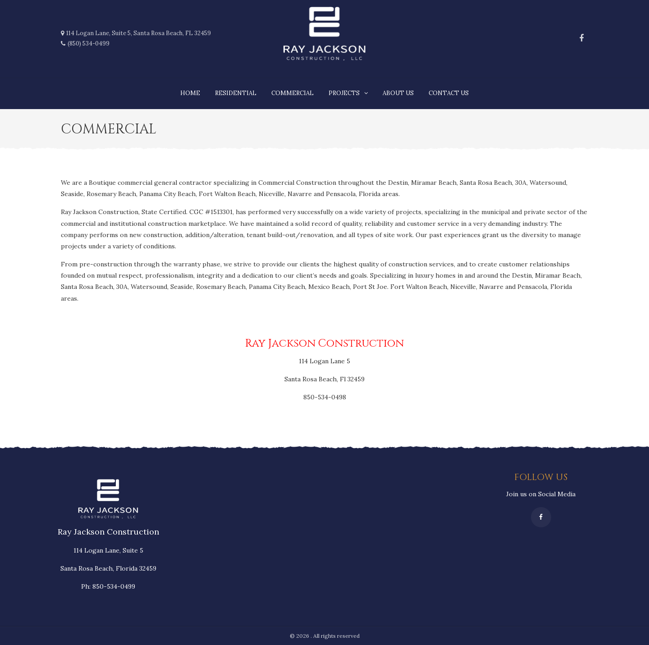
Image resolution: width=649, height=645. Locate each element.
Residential (235, 93)
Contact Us (449, 93)
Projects (344, 93)
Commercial (292, 93)
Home (190, 93)
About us (398, 93)
